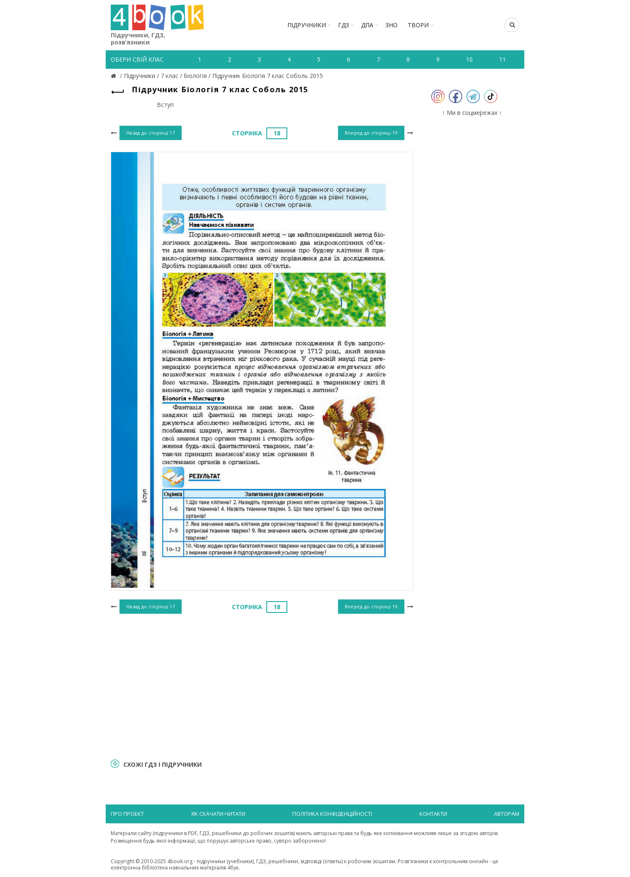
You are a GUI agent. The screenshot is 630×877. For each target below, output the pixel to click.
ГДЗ (343, 25)
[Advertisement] (262, 685)
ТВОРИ (418, 25)
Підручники (306, 25)
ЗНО (391, 25)
